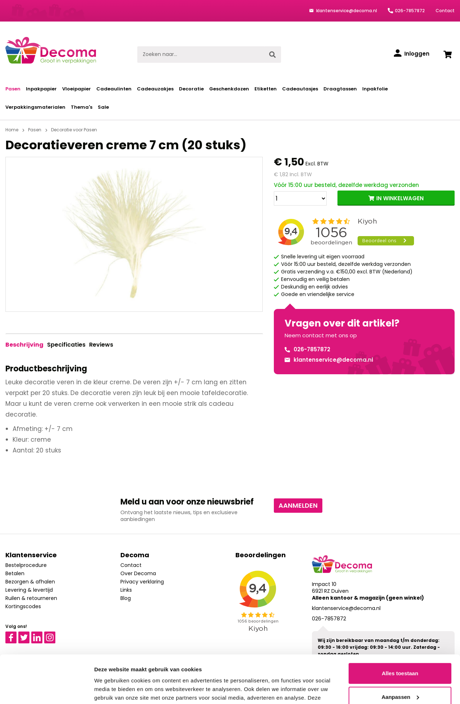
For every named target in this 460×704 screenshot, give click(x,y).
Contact (445, 11)
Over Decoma (138, 573)
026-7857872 (410, 11)
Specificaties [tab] (66, 345)
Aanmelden (298, 505)
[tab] (24, 345)
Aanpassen (400, 652)
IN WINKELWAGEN (400, 198)
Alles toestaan (400, 628)
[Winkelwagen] (447, 54)
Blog (125, 598)
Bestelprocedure (26, 565)
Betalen (14, 573)
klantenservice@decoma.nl (346, 11)
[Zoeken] (272, 54)
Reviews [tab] (101, 345)
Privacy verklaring (142, 581)
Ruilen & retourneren (31, 598)
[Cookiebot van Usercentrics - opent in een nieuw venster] (46, 690)
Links (126, 589)
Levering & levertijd (29, 589)
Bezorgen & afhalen (30, 581)
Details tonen (111, 690)
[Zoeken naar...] (200, 54)
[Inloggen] (411, 54)
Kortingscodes (23, 606)
